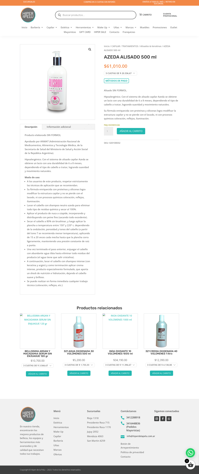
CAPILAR (115, 46)
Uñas (116, 27)
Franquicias (129, 32)
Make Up (102, 27)
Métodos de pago (116, 80)
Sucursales (29, 1)
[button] (90, 49)
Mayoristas (70, 32)
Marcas (130, 27)
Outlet (173, 27)
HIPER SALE (100, 32)
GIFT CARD (85, 32)
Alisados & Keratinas (150, 46)
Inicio (24, 27)
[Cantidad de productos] (108, 131)
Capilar (50, 27)
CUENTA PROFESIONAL (170, 15)
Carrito (147, 15)
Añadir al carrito (131, 131)
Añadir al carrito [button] (37, 373)
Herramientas (83, 27)
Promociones (160, 27)
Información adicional (59, 126)
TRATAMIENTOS (130, 46)
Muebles (144, 27)
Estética (65, 27)
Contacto (114, 32)
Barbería (35, 27)
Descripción (31, 126)
